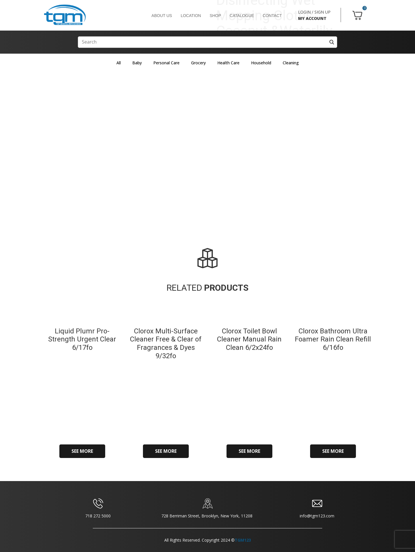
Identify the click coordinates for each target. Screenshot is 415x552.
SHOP (215, 15)
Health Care (228, 62)
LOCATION (191, 15)
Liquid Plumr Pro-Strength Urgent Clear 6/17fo (82, 339)
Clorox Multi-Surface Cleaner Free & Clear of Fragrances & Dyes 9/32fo (165, 343)
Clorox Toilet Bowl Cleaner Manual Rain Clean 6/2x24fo (249, 339)
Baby (137, 62)
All (118, 62)
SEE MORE (82, 451)
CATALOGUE (242, 15)
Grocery (198, 62)
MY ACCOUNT (312, 18)
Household (261, 62)
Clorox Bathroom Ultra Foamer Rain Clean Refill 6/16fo (333, 339)
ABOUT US (162, 15)
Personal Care (166, 62)
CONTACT (272, 15)
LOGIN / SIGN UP (314, 12)
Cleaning (291, 62)
